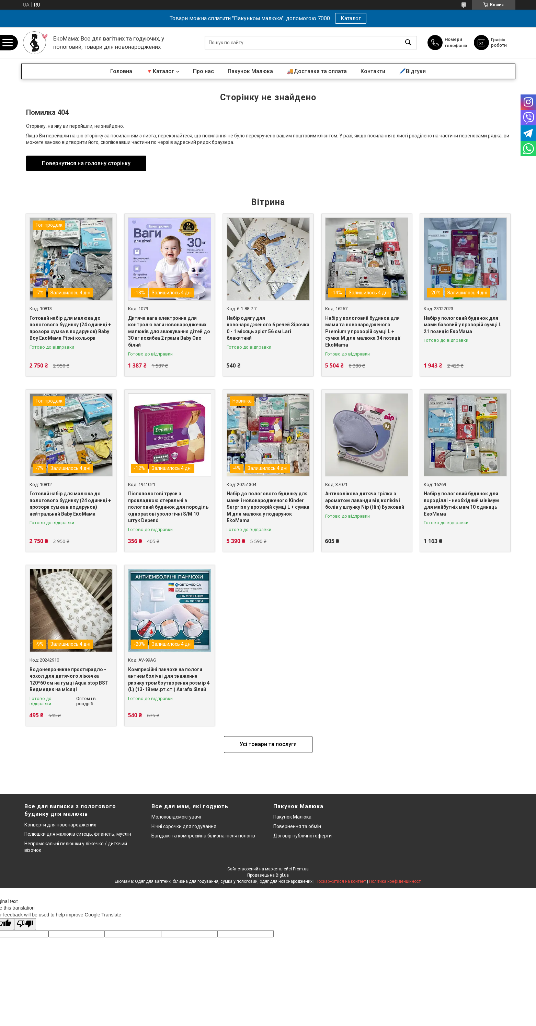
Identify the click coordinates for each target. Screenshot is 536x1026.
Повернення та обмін (297, 826)
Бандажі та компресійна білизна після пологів (203, 835)
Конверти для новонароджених (60, 824)
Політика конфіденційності (395, 881)
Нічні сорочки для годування (183, 826)
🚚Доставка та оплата (317, 71)
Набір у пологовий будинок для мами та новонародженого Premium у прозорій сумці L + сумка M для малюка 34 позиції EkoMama (362, 331)
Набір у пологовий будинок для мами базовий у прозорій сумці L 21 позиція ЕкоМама (462, 324)
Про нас (203, 71)
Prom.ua (301, 869)
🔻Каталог (160, 71)
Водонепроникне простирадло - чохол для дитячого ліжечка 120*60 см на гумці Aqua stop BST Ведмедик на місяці (69, 679)
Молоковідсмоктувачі (176, 817)
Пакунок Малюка (250, 71)
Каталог (351, 18)
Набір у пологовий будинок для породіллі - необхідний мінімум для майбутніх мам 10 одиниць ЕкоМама (461, 504)
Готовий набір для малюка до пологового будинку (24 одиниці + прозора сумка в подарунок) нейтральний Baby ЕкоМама (70, 504)
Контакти (373, 71)
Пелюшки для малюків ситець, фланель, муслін (77, 834)
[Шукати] (408, 42)
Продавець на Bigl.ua (268, 875)
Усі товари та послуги (268, 744)
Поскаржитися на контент (341, 881)
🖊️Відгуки (412, 71)
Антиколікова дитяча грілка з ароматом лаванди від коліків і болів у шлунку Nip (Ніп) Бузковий (364, 500)
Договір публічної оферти (302, 835)
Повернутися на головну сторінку (86, 163)
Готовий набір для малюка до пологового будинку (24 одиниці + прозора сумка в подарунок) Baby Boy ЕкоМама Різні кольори (70, 328)
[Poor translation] (25, 924)
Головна (121, 71)
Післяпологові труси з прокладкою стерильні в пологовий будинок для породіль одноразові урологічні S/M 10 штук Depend (168, 507)
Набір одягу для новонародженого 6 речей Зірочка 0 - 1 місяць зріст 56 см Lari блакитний (268, 328)
